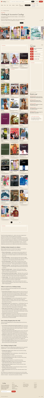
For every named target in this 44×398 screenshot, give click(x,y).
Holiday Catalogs (25, 386)
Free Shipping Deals (26, 385)
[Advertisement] (19, 76)
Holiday (37, 3)
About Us (13, 384)
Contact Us (13, 387)
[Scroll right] (42, 33)
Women (2, 5)
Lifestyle (13, 5)
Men (5, 5)
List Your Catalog (14, 385)
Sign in (37, 1)
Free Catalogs (27, 5)
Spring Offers (33, 6)
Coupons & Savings (25, 384)
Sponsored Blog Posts (15, 386)
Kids (7, 5)
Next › (20, 222)
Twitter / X (35, 385)
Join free (41, 1)
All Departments (21, 5)
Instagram (35, 386)
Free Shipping (33, 5)
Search (33, 1)
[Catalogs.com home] (5, 1)
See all (42, 44)
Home (10, 5)
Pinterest (35, 387)
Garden (37, 5)
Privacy (42, 396)
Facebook (35, 384)
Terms (39, 396)
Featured (17, 5)
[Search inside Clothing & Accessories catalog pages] (11, 23)
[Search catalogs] (22, 1)
